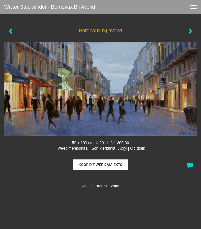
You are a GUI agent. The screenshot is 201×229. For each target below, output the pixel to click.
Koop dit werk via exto (100, 165)
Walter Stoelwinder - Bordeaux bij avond (49, 7)
